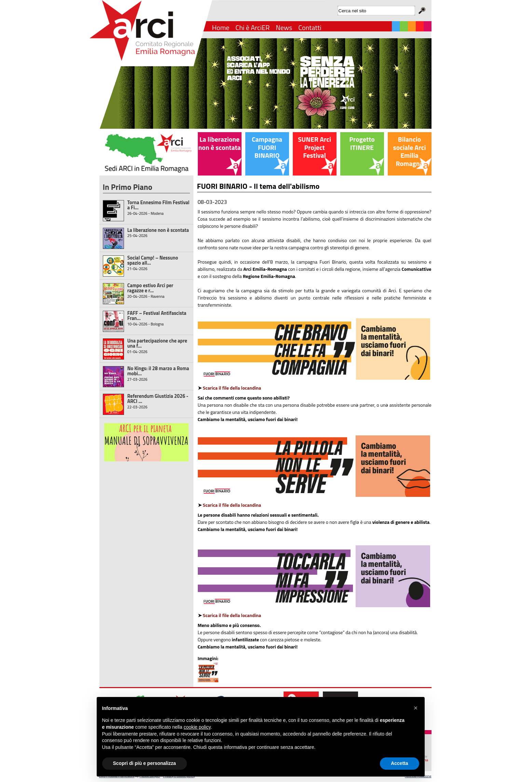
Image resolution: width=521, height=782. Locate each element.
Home (221, 27)
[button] (415, 707)
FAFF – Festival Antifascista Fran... (157, 315)
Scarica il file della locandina (232, 387)
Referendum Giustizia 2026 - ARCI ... (158, 398)
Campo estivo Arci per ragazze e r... (150, 288)
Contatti (309, 27)
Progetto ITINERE (361, 143)
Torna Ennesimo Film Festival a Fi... (158, 205)
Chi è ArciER (252, 27)
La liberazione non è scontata (158, 230)
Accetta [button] (399, 763)
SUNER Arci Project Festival (314, 147)
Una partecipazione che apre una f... (157, 343)
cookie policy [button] (196, 727)
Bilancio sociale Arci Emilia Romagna (409, 151)
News (284, 27)
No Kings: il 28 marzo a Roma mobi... (158, 371)
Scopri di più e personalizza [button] (144, 763)
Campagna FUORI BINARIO (267, 147)
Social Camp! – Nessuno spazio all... (152, 260)
